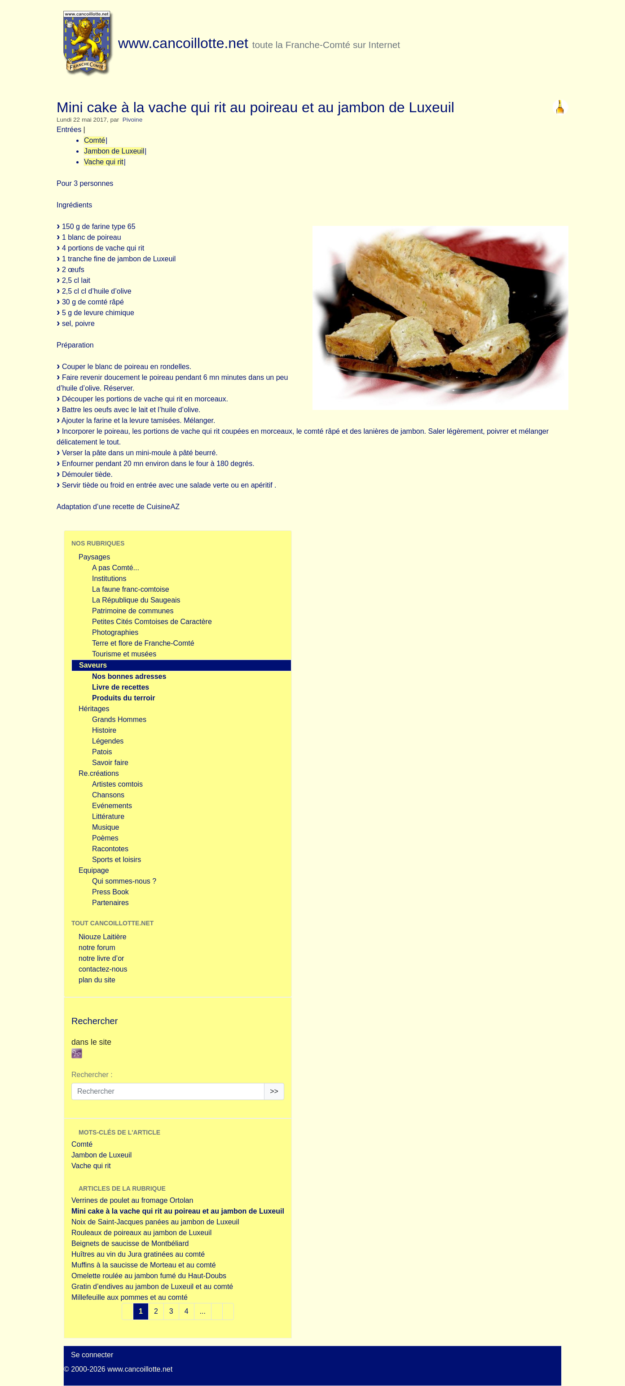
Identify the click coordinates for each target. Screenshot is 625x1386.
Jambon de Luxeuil (114, 151)
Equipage (94, 870)
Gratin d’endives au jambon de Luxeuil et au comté (152, 1286)
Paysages (94, 557)
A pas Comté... (115, 568)
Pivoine (133, 119)
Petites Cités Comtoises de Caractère (152, 621)
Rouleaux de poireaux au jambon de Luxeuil (141, 1232)
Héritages (94, 709)
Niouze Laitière (103, 937)
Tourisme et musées (124, 654)
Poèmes (105, 838)
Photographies (115, 632)
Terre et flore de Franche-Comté (143, 643)
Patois (102, 752)
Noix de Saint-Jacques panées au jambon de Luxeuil (155, 1222)
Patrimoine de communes (132, 611)
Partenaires (110, 902)
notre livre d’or (101, 958)
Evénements (112, 806)
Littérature (108, 816)
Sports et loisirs (116, 859)
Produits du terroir (123, 698)
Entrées (69, 129)
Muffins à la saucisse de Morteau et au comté (143, 1265)
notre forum (97, 947)
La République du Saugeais (136, 600)
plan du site (97, 980)
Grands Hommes (119, 719)
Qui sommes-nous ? (124, 881)
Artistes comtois (117, 784)
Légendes (107, 741)
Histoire (104, 730)
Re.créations (99, 773)
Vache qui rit (103, 162)
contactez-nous (103, 969)
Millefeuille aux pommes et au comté (129, 1297)
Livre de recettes (120, 687)
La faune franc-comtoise (130, 589)
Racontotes (110, 849)
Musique (105, 827)
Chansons (108, 795)
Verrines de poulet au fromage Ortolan (132, 1200)
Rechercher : (92, 1074)
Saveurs (93, 665)
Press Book (110, 892)
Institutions (109, 578)
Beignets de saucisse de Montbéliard (130, 1243)
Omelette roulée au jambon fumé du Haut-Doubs (148, 1276)
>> (274, 1091)
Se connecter (92, 1355)
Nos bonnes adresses (129, 676)
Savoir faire (110, 762)
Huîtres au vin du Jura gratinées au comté (138, 1254)
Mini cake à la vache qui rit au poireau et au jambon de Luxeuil (177, 1211)
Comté (94, 140)
